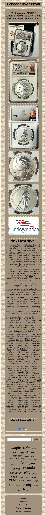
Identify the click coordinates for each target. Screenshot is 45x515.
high (36, 481)
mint (22, 452)
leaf (26, 489)
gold (14, 452)
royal (32, 456)
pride (30, 459)
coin (26, 447)
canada (29, 468)
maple (16, 447)
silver (22, 462)
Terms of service (23, 511)
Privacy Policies (23, 508)
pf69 (34, 449)
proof (27, 484)
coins (14, 476)
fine (12, 480)
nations (14, 459)
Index (23, 499)
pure (32, 463)
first (11, 485)
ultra (36, 485)
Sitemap (23, 502)
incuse (27, 456)
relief (13, 464)
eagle (23, 459)
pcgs (35, 473)
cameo (21, 477)
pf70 (27, 472)
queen (29, 480)
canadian (16, 472)
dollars (35, 459)
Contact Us (23, 505)
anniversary (18, 456)
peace (27, 477)
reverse (16, 468)
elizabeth (21, 481)
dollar (30, 452)
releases (17, 486)
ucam (34, 477)
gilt (19, 490)
